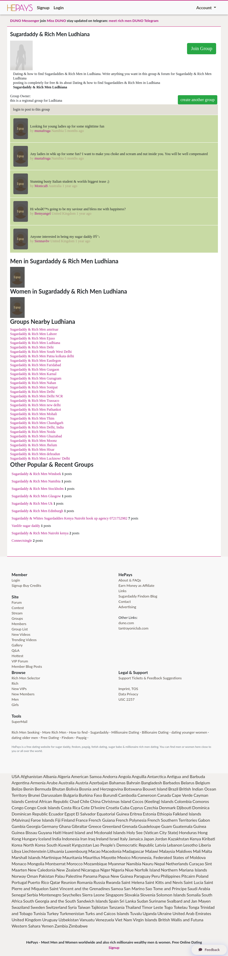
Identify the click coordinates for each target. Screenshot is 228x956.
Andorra (109, 776)
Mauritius (91, 857)
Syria (72, 907)
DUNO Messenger (24, 20)
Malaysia (167, 851)
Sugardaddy (99, 732)
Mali (197, 851)
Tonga (194, 907)
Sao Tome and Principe (166, 888)
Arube (52, 782)
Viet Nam (123, 919)
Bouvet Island (155, 788)
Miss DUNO (56, 20)
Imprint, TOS (128, 688)
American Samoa (86, 776)
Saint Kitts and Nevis (164, 882)
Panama (90, 876)
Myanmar (116, 863)
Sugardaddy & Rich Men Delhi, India (37, 427)
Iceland (44, 838)
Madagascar (133, 851)
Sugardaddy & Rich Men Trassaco (34, 401)
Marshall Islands (26, 857)
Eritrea (136, 813)
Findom (68, 737)
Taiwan (83, 907)
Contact (124, 601)
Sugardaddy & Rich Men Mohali (33, 414)
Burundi (110, 795)
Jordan (161, 838)
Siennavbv (42, 241)
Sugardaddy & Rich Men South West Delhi (41, 352)
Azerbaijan (98, 782)
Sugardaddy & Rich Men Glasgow (36, 496)
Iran (84, 838)
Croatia (112, 807)
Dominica (200, 807)
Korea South (46, 844)
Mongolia (35, 863)
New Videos (21, 634)
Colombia (182, 801)
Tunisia (39, 913)
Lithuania (55, 851)
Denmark (167, 807)
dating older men (25, 737)
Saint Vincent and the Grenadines (79, 888)
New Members (23, 694)
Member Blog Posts (27, 666)
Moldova (198, 857)
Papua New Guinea (115, 876)
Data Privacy (128, 694)
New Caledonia (42, 869)
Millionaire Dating (125, 732)
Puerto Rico (38, 882)
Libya (16, 851)
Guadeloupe (149, 826)
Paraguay (142, 876)
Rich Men (19, 732)
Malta (207, 851)
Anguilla (139, 776)
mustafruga (42, 131)
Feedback (209, 949)
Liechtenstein (34, 851)
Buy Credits (32, 585)
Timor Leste (152, 907)
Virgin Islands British (151, 919)
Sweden (38, 907)
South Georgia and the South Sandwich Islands (65, 901)
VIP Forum (20, 661)
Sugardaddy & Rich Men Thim (32, 418)
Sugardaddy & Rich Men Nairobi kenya (40, 533)
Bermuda (43, 788)
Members (19, 624)
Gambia (19, 826)
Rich (15, 683)
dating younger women (189, 732)
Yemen (47, 925)
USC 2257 (126, 699)
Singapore (114, 894)
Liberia (205, 844)
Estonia (149, 813)
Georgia (33, 826)
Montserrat (55, 863)
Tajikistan (99, 907)
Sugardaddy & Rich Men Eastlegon (35, 360)
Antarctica (156, 776)
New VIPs (19, 688)
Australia (66, 782)
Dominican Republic (30, 813)
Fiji (58, 820)
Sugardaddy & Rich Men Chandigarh (36, 423)
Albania (50, 776)
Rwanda (113, 882)
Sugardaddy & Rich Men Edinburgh (37, 511)
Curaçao (196, 863)
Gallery (17, 645)
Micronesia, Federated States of (160, 857)
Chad (74, 801)
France (82, 820)
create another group (197, 100)
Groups (17, 618)
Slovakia (131, 894)
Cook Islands (48, 807)
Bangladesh (151, 782)
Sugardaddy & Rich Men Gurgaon (34, 369)
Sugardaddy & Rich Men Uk (32, 503)
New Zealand (68, 869)
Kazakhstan (178, 838)
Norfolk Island (147, 869)
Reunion (68, 882)
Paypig (81, 737)
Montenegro (50, 894)
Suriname (157, 901)
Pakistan (46, 876)
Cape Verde (182, 795)
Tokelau (181, 907)
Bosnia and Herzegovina (101, 788)
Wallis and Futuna (187, 919)
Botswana (133, 788)
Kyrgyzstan (82, 844)
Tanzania (117, 907)
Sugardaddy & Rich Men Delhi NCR (36, 396)
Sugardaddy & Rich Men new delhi (35, 405)
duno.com (126, 623)
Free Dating (50, 737)
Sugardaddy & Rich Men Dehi (32, 347)
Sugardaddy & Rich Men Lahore (33, 334)
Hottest (17, 656)
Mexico (124, 857)
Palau (60, 876)
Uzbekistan (68, 919)
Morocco (74, 863)
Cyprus (136, 807)
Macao (94, 851)
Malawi (151, 851)
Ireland (102, 838)
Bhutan (58, 788)
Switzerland (56, 907)
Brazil (173, 788)
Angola (124, 776)
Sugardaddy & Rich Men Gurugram (35, 378)
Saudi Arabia (199, 888)
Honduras (188, 832)
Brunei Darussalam (45, 795)
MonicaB (41, 186)
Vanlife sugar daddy (26, 526)
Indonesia (71, 838)
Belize (17, 788)
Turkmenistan (72, 913)
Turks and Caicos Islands (107, 913)
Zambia (61, 925)
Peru (155, 876)
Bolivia (72, 788)
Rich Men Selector (26, 678)
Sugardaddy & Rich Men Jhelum (33, 445)
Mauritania (72, 857)
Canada (164, 795)
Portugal (19, 882)
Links (122, 591)
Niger (105, 869)
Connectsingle (22, 540)
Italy (124, 838)
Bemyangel (42, 213)
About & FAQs (129, 580)
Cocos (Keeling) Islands (152, 801)
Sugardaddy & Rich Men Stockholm (38, 489)
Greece (95, 826)
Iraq (91, 838)
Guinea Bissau (24, 832)
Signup (43, 7)
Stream (17, 613)
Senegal (19, 894)
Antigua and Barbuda (186, 776)
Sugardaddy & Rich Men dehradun (35, 454)
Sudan (142, 901)
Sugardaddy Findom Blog (137, 596)
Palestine (74, 876)
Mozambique (95, 863)
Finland (68, 820)
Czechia (151, 807)
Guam (166, 826)
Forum (17, 602)
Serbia (32, 894)
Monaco (19, 863)
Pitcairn (188, 876)
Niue (129, 869)
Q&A (16, 650)
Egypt (69, 813)
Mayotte (108, 857)
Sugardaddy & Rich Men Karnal (33, 374)
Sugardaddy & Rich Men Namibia (36, 481)
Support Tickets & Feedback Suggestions (150, 678)
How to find (78, 732)
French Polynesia (131, 820)
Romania (85, 882)
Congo (17, 807)
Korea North (23, 844)
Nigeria (117, 869)
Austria (81, 782)
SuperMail (19, 721)
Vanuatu (87, 919)
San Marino (134, 888)
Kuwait (64, 844)
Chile (84, 801)
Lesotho (190, 844)
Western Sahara (26, 925)
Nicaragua (90, 869)
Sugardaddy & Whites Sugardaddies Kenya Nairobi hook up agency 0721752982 (69, 518)
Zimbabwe (78, 925)
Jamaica (136, 838)
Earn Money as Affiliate (136, 585)
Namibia (133, 863)
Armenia (38, 782)
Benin (28, 788)
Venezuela (104, 919)
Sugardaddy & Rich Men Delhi (32, 392)
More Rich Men (54, 732)
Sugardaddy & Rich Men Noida (33, 432)
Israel (114, 838)
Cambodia (127, 795)
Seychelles (71, 894)
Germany (50, 826)
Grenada (129, 826)
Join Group (201, 48)
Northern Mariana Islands (184, 869)
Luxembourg (76, 851)
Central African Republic (47, 801)
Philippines (170, 876)
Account (204, 7)
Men (15, 699)
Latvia (160, 844)
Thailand (133, 907)
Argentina (20, 782)
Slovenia (147, 894)
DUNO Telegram (145, 20)
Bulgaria (70, 795)
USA (16, 776)
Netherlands (177, 863)
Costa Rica (70, 807)
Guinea (199, 826)
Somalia (193, 894)
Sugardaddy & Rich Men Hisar (32, 449)
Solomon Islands (171, 894)
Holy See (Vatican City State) (152, 832)
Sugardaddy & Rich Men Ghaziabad (36, 436)
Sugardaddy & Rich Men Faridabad (35, 365)
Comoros (200, 801)
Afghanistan (31, 776)
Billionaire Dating (155, 732)
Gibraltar (80, 826)
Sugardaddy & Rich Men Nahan (33, 383)
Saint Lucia (193, 882)
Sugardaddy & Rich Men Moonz (33, 441)
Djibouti (184, 807)
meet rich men (120, 20)
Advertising (127, 607)
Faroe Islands (42, 820)
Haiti (57, 832)
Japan (149, 838)
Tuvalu (136, 913)
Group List (20, 629)
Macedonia (112, 851)
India (56, 838)
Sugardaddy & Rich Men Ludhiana (35, 343)
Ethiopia (164, 813)
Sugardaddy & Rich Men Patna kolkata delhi (42, 356)
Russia (99, 882)
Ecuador (56, 813)
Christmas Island (117, 801)
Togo (168, 907)
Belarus (187, 782)
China (95, 801)
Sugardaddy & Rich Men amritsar (34, 329)
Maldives (184, 851)
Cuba (124, 807)
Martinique (52, 857)
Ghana (65, 826)
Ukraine (164, 913)
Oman (32, 876)
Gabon (204, 820)
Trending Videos (24, 640)
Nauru (147, 863)
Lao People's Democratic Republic (123, 844)
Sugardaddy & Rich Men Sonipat (34, 387)
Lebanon (174, 844)
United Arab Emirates (191, 913)
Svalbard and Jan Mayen (188, 901)
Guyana (45, 832)
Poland (202, 876)
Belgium (202, 782)
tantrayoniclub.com (133, 628)
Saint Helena (132, 882)
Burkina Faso (90, 795)
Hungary (30, 838)
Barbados (171, 782)
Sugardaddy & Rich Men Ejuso (32, 338)
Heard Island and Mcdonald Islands (94, 832)
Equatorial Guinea (113, 813)
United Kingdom (26, 919)
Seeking (33, 732)
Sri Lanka (128, 901)
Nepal (159, 863)
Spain (113, 901)
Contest (18, 608)
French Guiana (102, 820)
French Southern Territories (172, 820)
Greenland (111, 826)
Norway (19, 876)
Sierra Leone (93, 894)
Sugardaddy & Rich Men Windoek (36, 474)
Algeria (64, 776)
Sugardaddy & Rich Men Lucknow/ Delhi (40, 458)
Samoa (117, 888)
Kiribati (208, 838)
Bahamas (117, 782)
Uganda (149, 913)
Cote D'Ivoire (93, 807)
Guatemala (182, 826)
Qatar (55, 882)
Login (59, 7)
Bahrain (133, 782)
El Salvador (86, 813)
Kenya (195, 838)
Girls (15, 704)
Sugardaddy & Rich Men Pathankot (35, 409)
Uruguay (50, 919)
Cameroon (146, 795)
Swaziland (21, 907)
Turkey (53, 913)
